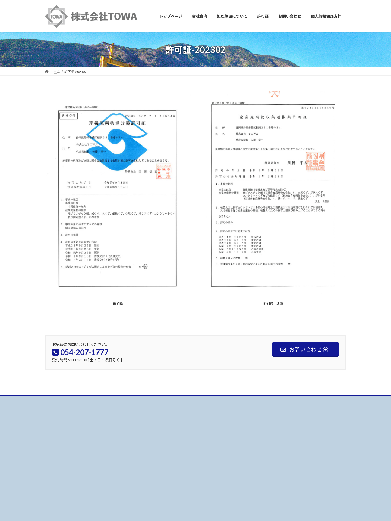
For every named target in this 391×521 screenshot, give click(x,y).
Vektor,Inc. (244, 512)
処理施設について (164, 451)
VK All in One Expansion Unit (211, 512)
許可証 (156, 460)
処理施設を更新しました (274, 434)
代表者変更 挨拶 (269, 441)
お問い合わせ (60, 400)
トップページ (161, 432)
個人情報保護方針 (164, 479)
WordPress (147, 512)
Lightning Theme (175, 512)
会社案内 (157, 442)
